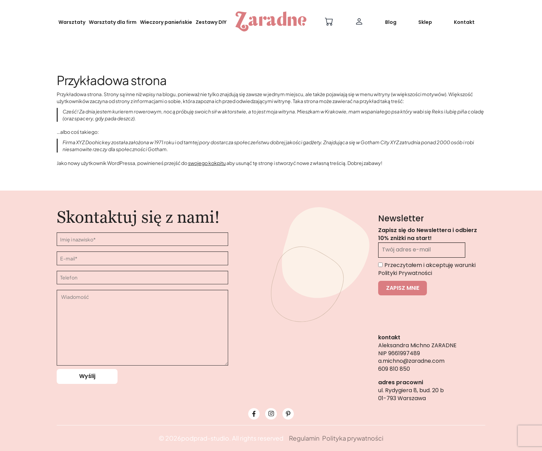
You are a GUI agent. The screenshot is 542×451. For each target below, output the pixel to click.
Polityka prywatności (352, 438)
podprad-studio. (206, 438)
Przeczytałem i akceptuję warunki (427, 269)
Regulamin (304, 438)
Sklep (425, 22)
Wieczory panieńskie (166, 22)
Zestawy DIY (211, 22)
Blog (390, 22)
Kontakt (464, 22)
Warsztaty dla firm (113, 22)
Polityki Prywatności (405, 273)
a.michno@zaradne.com (411, 361)
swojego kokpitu (207, 163)
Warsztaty (71, 22)
